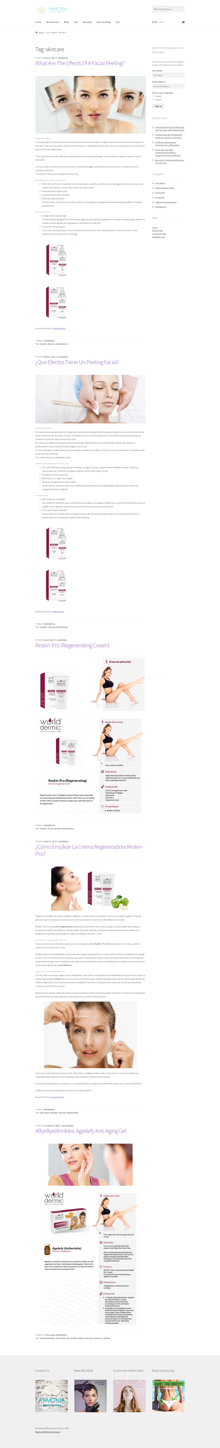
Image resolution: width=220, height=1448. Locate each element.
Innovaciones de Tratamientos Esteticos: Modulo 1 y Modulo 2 (168, 136)
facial (50, 828)
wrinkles (106, 1338)
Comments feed (159, 234)
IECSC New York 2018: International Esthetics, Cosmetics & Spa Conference (168, 153)
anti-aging (45, 1112)
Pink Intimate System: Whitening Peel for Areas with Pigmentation (169, 128)
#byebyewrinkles (47, 1338)
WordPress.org (158, 237)
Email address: (159, 82)
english (43, 344)
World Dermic (52, 22)
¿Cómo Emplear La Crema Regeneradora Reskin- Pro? (89, 850)
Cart (117, 22)
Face (76, 22)
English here (58, 611)
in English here (57, 1097)
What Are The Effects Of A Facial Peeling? (79, 63)
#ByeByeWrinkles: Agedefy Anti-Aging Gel (80, 1130)
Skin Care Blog (104, 22)
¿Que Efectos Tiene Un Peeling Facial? (77, 362)
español (43, 627)
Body (66, 22)
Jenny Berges (67, 1125)
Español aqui (59, 328)
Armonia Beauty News (164, 188)
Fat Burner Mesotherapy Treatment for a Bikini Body (167, 143)
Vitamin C (98, 1338)
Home (38, 22)
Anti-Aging (50, 1335)
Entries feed (157, 230)
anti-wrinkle (71, 1338)
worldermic (63, 58)
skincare (51, 344)
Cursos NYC (160, 192)
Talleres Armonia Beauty (166, 202)
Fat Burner (159, 197)
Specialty (87, 22)
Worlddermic (49, 340)
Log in (155, 227)
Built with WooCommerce (47, 1431)
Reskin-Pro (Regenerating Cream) (72, 645)
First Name (157, 70)
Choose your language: (162, 93)
